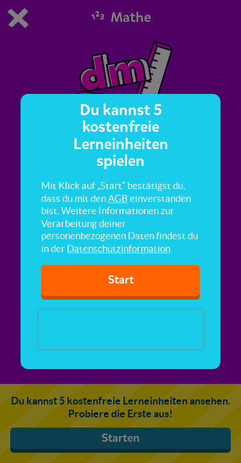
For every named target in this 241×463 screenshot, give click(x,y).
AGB (118, 198)
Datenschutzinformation (118, 248)
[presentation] (121, 329)
